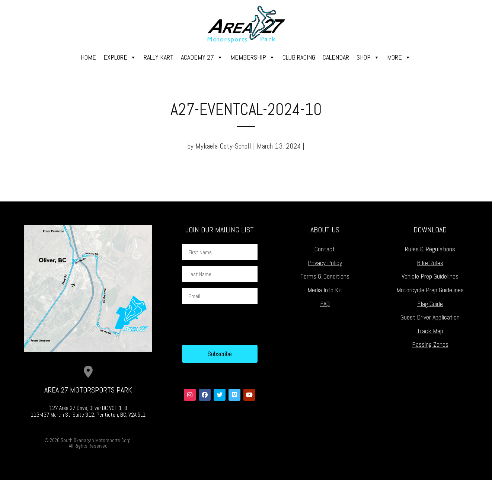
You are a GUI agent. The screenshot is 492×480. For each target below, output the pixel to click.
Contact (324, 249)
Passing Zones (430, 344)
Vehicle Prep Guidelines (430, 276)
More (399, 57)
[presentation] (238, 324)
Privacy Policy (325, 262)
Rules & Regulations (430, 249)
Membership (252, 57)
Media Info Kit (324, 290)
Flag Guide (430, 303)
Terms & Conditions (324, 276)
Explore (119, 57)
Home (88, 57)
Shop (368, 57)
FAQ (325, 303)
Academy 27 (202, 57)
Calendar (336, 57)
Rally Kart (158, 57)
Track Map (430, 331)
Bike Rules (430, 262)
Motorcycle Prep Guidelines (430, 290)
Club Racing (298, 57)
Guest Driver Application (430, 317)
